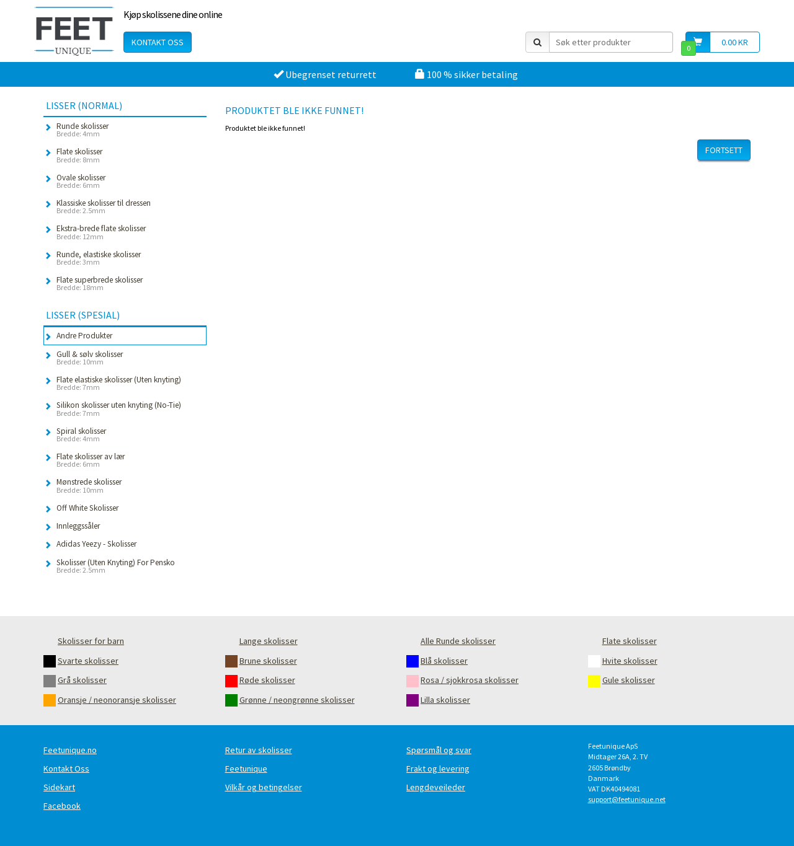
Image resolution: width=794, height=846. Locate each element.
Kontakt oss (158, 42)
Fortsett (724, 150)
